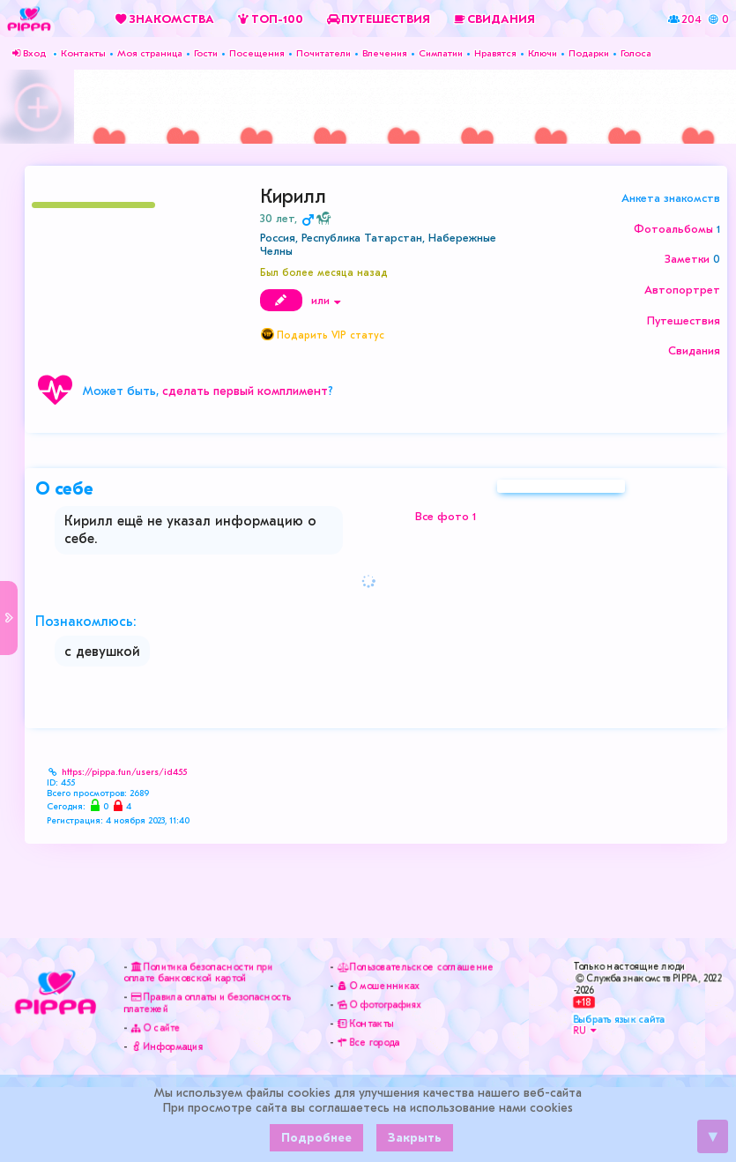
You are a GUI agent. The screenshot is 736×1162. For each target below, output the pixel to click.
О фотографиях (376, 1005)
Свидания (694, 350)
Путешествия (683, 320)
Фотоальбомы (673, 228)
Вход (27, 53)
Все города (365, 1044)
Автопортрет (682, 289)
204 (691, 18)
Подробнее (316, 1137)
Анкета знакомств (670, 198)
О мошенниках (376, 986)
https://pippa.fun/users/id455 (124, 772)
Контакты (362, 1024)
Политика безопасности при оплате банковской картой (197, 972)
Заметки (687, 258)
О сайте (154, 1029)
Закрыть (415, 1137)
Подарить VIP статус (330, 335)
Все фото (445, 520)
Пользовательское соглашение (414, 966)
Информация (166, 1048)
